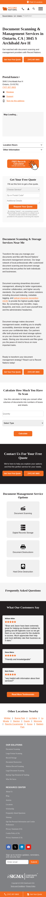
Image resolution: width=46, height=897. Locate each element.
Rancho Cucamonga (14, 724)
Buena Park (20, 718)
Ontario (19, 16)
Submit (34, 862)
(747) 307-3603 (9, 87)
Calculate (23, 434)
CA (15, 16)
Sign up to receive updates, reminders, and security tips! (22, 856)
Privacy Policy (30, 886)
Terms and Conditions (18, 886)
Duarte (27, 721)
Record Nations (7, 16)
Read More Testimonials (23, 694)
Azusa (29, 724)
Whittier (7, 718)
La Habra (33, 718)
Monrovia (38, 721)
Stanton (16, 721)
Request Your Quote (23, 207)
